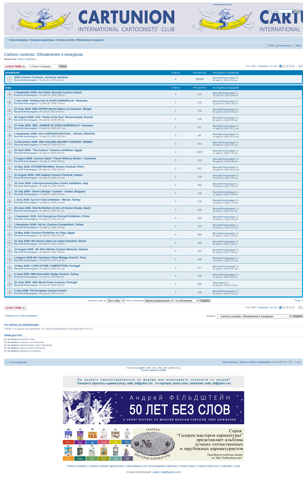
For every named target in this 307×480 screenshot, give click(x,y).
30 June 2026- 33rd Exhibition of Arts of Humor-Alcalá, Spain (52, 207)
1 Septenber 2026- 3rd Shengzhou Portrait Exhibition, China (51, 216)
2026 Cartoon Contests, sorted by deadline (41, 77)
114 (300, 66)
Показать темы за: (106, 300)
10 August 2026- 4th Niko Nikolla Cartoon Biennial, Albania (51, 249)
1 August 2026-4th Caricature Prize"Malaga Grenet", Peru (50, 257)
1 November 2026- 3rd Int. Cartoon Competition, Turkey (49, 224)
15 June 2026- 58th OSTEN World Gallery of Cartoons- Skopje (53, 108)
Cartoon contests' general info (106, 466)
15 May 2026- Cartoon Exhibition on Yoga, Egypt (44, 232)
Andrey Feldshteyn (27, 59)
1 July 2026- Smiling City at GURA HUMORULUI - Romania (50, 100)
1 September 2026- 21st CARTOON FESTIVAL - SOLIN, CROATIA (54, 133)
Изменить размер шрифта (298, 39)
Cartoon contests (77, 466)
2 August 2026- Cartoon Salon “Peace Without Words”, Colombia (55, 158)
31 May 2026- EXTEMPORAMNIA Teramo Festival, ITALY (49, 166)
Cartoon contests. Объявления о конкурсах (80, 40)
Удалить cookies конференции (255, 362)
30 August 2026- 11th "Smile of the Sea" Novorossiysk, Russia (53, 117)
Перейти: (211, 316)
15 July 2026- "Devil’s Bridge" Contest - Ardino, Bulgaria (49, 191)
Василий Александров (25, 80)
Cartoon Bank (187, 466)
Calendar (226, 466)
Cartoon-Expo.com (208, 466)
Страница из (267, 66)
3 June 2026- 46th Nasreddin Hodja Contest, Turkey (46, 274)
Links (237, 466)
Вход (298, 45)
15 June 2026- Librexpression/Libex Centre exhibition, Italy (51, 183)
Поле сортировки (150, 300)
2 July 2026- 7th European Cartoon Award (40, 290)
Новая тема (15, 66)
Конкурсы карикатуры (42, 40)
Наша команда (229, 362)
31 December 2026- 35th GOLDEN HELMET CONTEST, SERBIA (53, 141)
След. (298, 300)
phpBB (141, 368)
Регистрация (285, 45)
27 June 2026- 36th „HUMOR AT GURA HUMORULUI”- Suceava (53, 125)
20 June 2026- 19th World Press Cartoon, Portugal (45, 282)
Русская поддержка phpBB (153, 370)
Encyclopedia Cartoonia (163, 466)
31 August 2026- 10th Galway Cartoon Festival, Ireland (48, 174)
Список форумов (18, 40)
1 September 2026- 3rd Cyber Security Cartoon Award (48, 92)
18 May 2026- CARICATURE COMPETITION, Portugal (47, 265)
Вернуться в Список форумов (21, 315)
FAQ (272, 45)
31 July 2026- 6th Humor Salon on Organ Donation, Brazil (50, 241)
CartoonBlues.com (136, 466)
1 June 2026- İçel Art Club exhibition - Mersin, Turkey (47, 199)
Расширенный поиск (222, 4)
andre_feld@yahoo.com (166, 472)
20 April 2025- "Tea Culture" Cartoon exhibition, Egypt (48, 150)
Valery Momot (219, 283)
